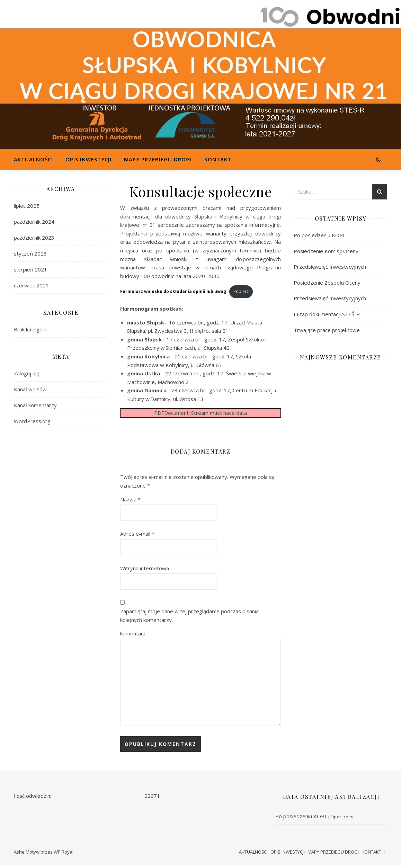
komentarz (133, 633)
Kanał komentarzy (35, 405)
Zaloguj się (26, 373)
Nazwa (130, 499)
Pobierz (241, 291)
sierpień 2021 (30, 269)
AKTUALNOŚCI (33, 159)
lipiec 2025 (26, 205)
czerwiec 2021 (31, 285)
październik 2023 (34, 237)
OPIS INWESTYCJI (88, 159)
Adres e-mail (137, 533)
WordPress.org (32, 421)
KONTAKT (217, 159)
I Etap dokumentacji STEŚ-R (327, 314)
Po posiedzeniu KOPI (319, 235)
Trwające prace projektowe (327, 330)
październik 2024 (34, 221)
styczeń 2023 (30, 253)
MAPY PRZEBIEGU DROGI (158, 159)
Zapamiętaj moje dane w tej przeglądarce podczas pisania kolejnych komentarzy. (189, 615)
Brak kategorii (30, 329)
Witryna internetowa (144, 568)
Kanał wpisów (30, 389)
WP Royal (63, 852)
